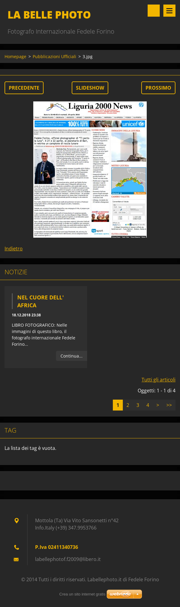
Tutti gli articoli (158, 379)
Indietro (14, 248)
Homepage (15, 56)
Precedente (24, 87)
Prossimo (158, 87)
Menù (169, 11)
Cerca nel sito (154, 11)
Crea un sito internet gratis (82, 594)
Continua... (72, 356)
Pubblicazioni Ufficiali (54, 56)
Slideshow (90, 87)
